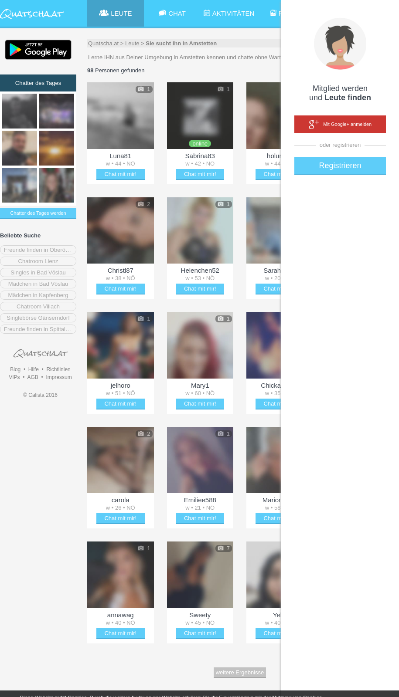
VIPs (14, 377)
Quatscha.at (103, 43)
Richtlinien (58, 369)
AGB (32, 377)
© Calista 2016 (40, 395)
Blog (15, 369)
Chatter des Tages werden (38, 213)
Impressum (59, 377)
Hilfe (33, 369)
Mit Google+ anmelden (340, 124)
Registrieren (340, 165)
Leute (132, 43)
